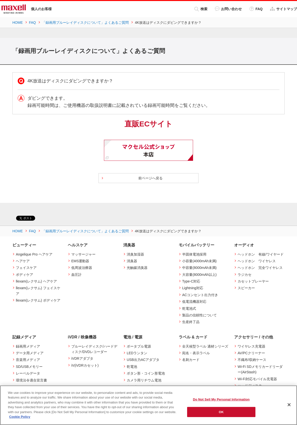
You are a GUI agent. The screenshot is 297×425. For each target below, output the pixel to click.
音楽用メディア (28, 360)
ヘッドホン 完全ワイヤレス (260, 268)
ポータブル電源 (139, 346)
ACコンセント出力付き (200, 295)
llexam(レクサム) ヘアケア (36, 281)
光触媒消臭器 (137, 268)
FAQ (256, 8)
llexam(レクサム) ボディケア (38, 300)
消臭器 (132, 261)
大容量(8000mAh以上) (199, 275)
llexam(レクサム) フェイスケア (38, 290)
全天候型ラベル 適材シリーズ (205, 346)
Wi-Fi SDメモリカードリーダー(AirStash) (260, 369)
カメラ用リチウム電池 (144, 380)
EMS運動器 (80, 261)
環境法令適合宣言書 (31, 380)
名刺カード (190, 360)
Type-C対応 (191, 281)
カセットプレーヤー (253, 281)
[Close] (289, 404)
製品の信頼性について (199, 315)
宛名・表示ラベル (196, 353)
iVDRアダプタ (82, 358)
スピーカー (246, 288)
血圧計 (76, 275)
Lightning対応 (192, 288)
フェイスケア (26, 268)
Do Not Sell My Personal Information (221, 399)
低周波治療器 (81, 268)
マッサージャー (83, 254)
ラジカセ (244, 275)
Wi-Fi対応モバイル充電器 (257, 379)
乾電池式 (189, 308)
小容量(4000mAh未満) (199, 261)
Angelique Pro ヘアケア (34, 254)
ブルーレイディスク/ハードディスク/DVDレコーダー (94, 349)
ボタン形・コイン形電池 (146, 373)
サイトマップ (283, 8)
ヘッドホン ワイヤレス (257, 261)
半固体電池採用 (194, 254)
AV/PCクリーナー (251, 353)
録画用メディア (28, 346)
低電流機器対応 (194, 302)
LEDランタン (137, 353)
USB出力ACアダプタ (143, 360)
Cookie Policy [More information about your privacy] (19, 417)
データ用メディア (30, 353)
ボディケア (24, 275)
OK (221, 412)
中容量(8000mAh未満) (199, 268)
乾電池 (132, 367)
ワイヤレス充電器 (251, 346)
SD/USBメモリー (29, 367)
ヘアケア (23, 261)
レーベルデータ (28, 373)
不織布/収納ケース (252, 360)
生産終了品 (190, 322)
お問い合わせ (228, 8)
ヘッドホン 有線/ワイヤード (261, 254)
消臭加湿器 (135, 254)
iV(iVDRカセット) (85, 365)
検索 (200, 9)
